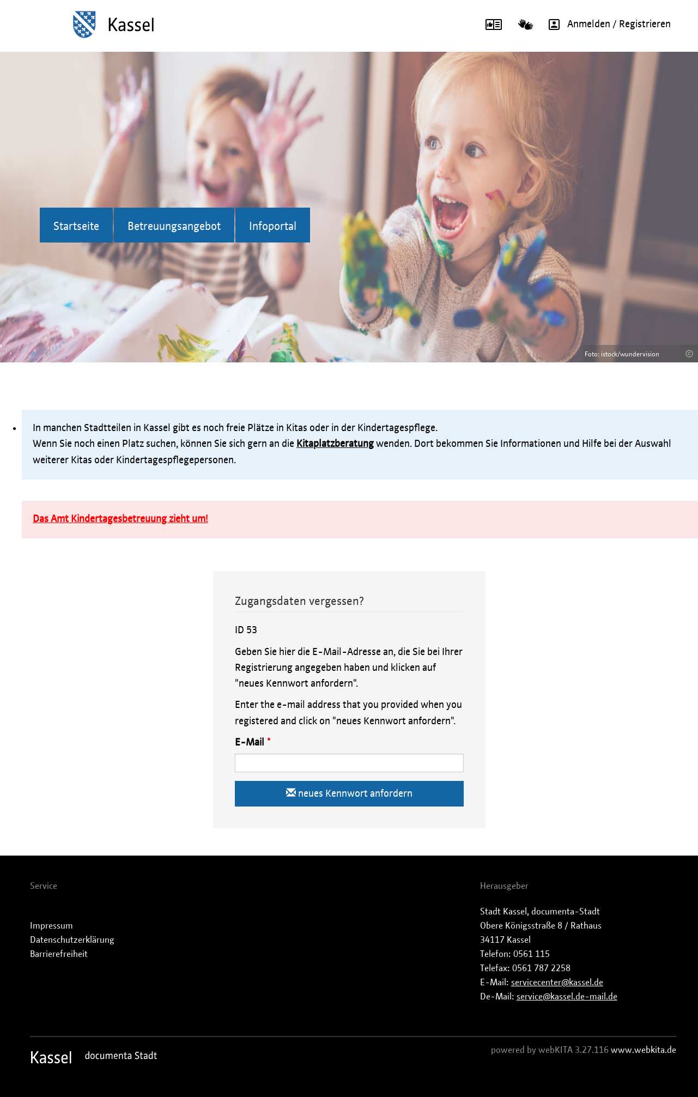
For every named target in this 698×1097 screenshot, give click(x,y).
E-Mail (249, 743)
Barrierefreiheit (59, 954)
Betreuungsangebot (174, 226)
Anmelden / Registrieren (606, 24)
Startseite (76, 226)
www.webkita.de (643, 1050)
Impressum (51, 926)
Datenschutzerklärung (72, 940)
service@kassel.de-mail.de (567, 996)
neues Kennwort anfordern (349, 793)
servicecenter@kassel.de (557, 982)
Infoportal (272, 226)
